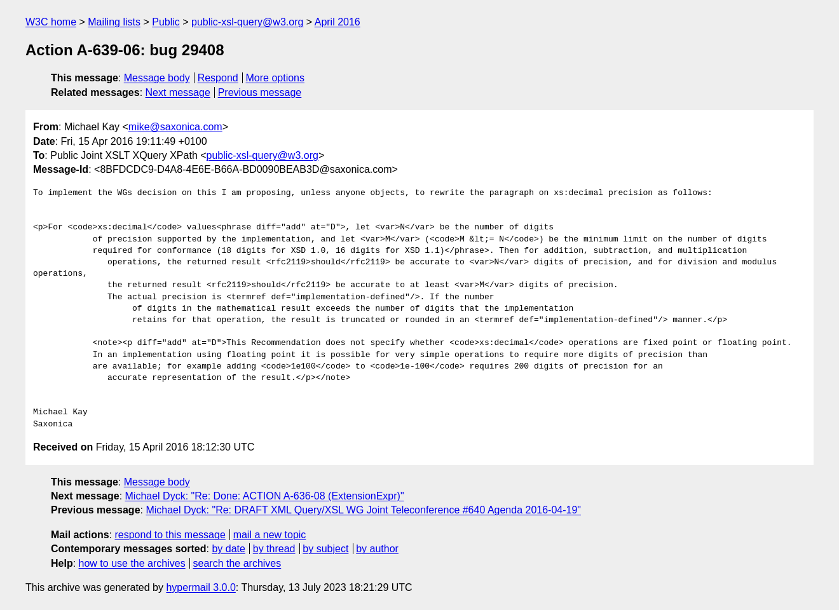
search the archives (237, 563)
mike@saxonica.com (175, 126)
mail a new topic (269, 534)
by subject (325, 548)
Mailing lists (114, 22)
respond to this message (169, 534)
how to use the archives (132, 563)
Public (166, 22)
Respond (218, 77)
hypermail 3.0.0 (200, 587)
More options (275, 77)
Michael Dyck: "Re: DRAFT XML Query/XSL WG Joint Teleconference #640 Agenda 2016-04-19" (363, 510)
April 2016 (337, 22)
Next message (178, 92)
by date (228, 548)
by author (377, 548)
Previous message (260, 92)
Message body (157, 77)
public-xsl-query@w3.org (247, 22)
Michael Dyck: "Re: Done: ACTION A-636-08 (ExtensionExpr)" (264, 496)
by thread (274, 548)
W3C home (50, 22)
